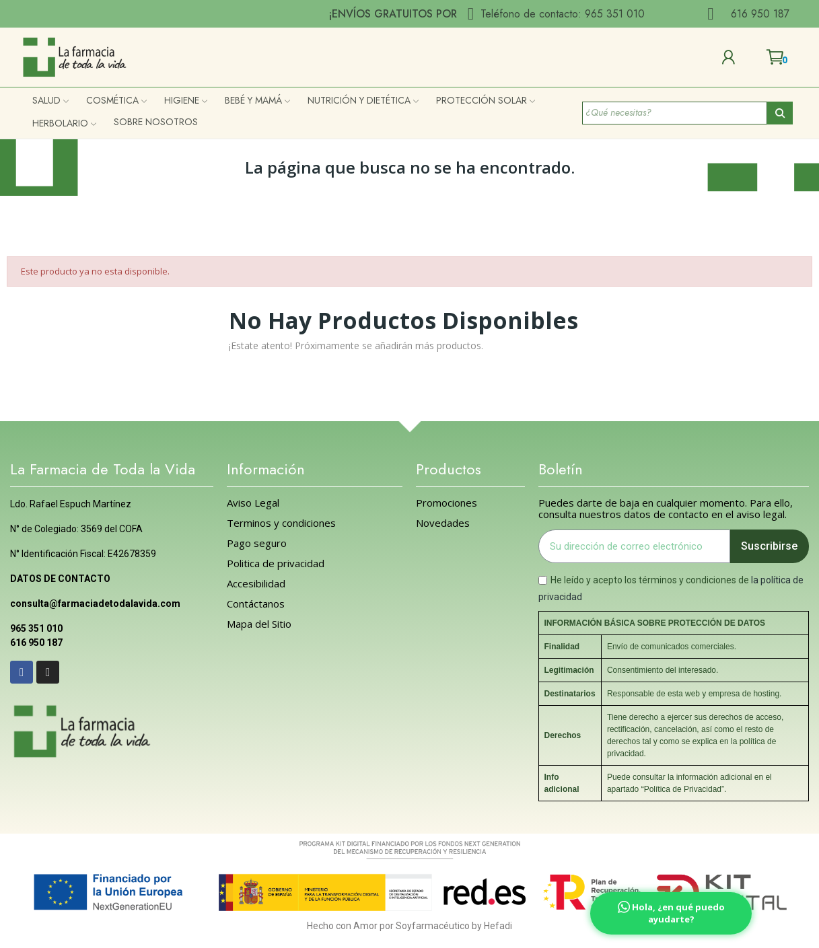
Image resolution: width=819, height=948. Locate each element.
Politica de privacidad (275, 563)
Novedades (443, 523)
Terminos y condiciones (281, 523)
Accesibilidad (256, 583)
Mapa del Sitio (259, 624)
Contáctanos (256, 604)
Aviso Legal (253, 503)
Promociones (446, 503)
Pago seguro (257, 543)
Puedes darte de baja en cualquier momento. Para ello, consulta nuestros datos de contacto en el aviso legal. (665, 508)
